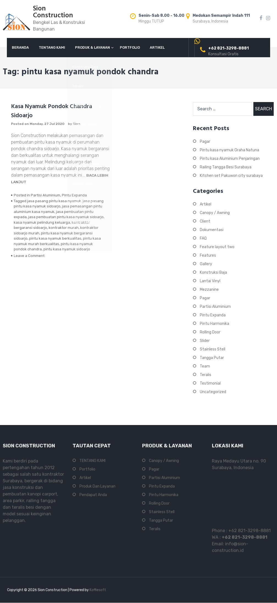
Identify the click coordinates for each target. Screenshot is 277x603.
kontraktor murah (64, 228)
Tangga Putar (212, 357)
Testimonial (210, 383)
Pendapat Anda (93, 497)
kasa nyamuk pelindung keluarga (42, 222)
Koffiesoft (85, 589)
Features (208, 255)
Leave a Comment (29, 256)
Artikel (205, 204)
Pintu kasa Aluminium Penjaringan (230, 158)
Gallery (206, 264)
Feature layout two (217, 247)
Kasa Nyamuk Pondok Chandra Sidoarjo (51, 111)
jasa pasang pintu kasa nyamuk (54, 201)
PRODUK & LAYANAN (92, 47)
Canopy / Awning (215, 212)
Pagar (205, 141)
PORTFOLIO (130, 47)
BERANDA (20, 47)
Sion (76, 124)
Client (205, 221)
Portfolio (87, 471)
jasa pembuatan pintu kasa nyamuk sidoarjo (66, 217)
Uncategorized (213, 392)
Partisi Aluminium (45, 195)
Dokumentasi (211, 230)
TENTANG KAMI (52, 47)
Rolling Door (210, 332)
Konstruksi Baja (213, 272)
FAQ (203, 238)
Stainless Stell (212, 349)
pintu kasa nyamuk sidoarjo (66, 249)
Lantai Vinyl (210, 281)
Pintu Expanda (74, 195)
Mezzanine (209, 289)
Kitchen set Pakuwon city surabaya (231, 175)
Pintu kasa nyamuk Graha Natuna (229, 150)
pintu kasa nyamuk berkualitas (55, 238)
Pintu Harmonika (214, 323)
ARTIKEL (157, 47)
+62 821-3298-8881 (249, 532)
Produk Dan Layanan (97, 488)
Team (205, 366)
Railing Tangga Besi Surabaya (225, 167)
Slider (205, 340)
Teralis (205, 374)
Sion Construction (53, 12)
